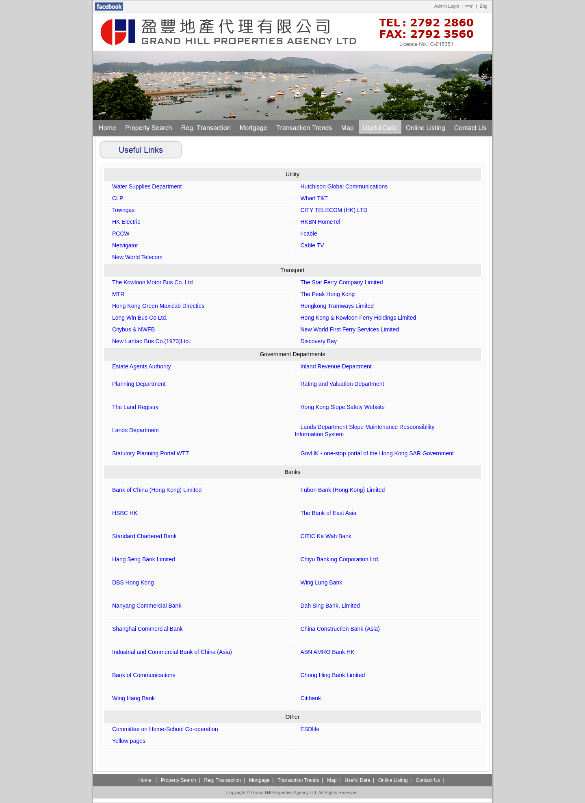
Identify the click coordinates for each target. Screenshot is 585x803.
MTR (115, 294)
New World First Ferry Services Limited (347, 329)
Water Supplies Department (144, 186)
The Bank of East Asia (326, 513)
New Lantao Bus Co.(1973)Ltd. (148, 341)
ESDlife (307, 729)
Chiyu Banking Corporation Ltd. (337, 559)
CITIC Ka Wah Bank (323, 536)
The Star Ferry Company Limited (339, 282)
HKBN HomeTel (317, 222)
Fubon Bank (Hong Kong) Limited (340, 490)
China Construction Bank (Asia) (337, 629)
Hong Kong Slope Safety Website (340, 407)
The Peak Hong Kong (325, 294)
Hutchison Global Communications (341, 186)
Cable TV (309, 245)
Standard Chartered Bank (141, 536)
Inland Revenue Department (333, 366)
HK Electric (123, 222)
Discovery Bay (316, 341)
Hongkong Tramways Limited (334, 306)
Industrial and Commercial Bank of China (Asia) (169, 652)
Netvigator (122, 245)
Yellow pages (125, 741)
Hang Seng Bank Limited (140, 559)
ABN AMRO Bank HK (325, 652)
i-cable (306, 233)
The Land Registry (132, 407)
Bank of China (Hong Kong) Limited (154, 490)
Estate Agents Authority (138, 366)
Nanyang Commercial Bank (143, 605)
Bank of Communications (141, 675)
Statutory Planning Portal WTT (147, 453)
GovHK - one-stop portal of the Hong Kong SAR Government (374, 453)
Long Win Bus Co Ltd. (136, 317)
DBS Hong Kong (130, 582)
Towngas (120, 210)
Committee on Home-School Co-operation (162, 729)
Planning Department (136, 384)
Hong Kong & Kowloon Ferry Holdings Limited (355, 317)
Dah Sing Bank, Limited (327, 605)
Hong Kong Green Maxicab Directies (155, 306)
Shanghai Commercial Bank (144, 629)
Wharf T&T (311, 198)
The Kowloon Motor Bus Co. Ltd (149, 282)
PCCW (118, 233)
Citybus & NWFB (130, 329)
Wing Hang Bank (130, 698)
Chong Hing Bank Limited (330, 675)
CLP (114, 198)
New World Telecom (134, 257)
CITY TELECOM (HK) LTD (331, 210)
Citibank (308, 698)
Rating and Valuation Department (339, 384)
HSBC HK (121, 513)
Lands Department (132, 430)
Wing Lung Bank (318, 582)
